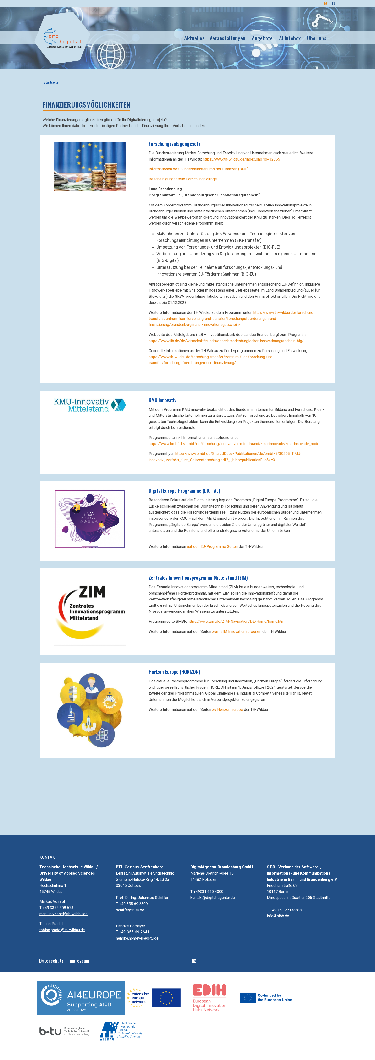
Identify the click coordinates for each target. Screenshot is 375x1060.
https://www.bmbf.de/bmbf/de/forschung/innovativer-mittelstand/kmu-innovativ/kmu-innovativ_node (234, 444)
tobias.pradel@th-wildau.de (62, 930)
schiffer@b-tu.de (130, 910)
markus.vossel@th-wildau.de (63, 914)
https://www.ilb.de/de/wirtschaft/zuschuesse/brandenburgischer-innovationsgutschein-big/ (226, 341)
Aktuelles (194, 38)
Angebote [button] (262, 38)
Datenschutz (51, 960)
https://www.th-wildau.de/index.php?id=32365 (241, 159)
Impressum (78, 960)
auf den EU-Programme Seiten (212, 546)
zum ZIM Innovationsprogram (236, 631)
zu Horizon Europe (227, 709)
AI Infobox (290, 38)
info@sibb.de (278, 916)
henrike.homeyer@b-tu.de (137, 938)
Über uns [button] (316, 38)
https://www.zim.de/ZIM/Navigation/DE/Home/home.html (236, 621)
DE (325, 3)
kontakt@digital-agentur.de (212, 897)
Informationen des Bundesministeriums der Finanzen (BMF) (198, 169)
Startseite (51, 83)
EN (333, 3)
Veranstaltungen (228, 38)
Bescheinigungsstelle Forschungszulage (183, 179)
